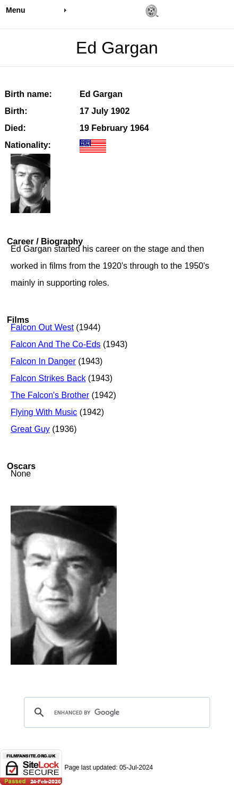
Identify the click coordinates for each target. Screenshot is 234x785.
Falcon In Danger (43, 361)
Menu (15, 10)
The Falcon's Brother (50, 395)
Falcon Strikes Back (48, 378)
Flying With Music (44, 412)
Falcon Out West (42, 327)
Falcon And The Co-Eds (56, 344)
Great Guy (30, 429)
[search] (115, 712)
